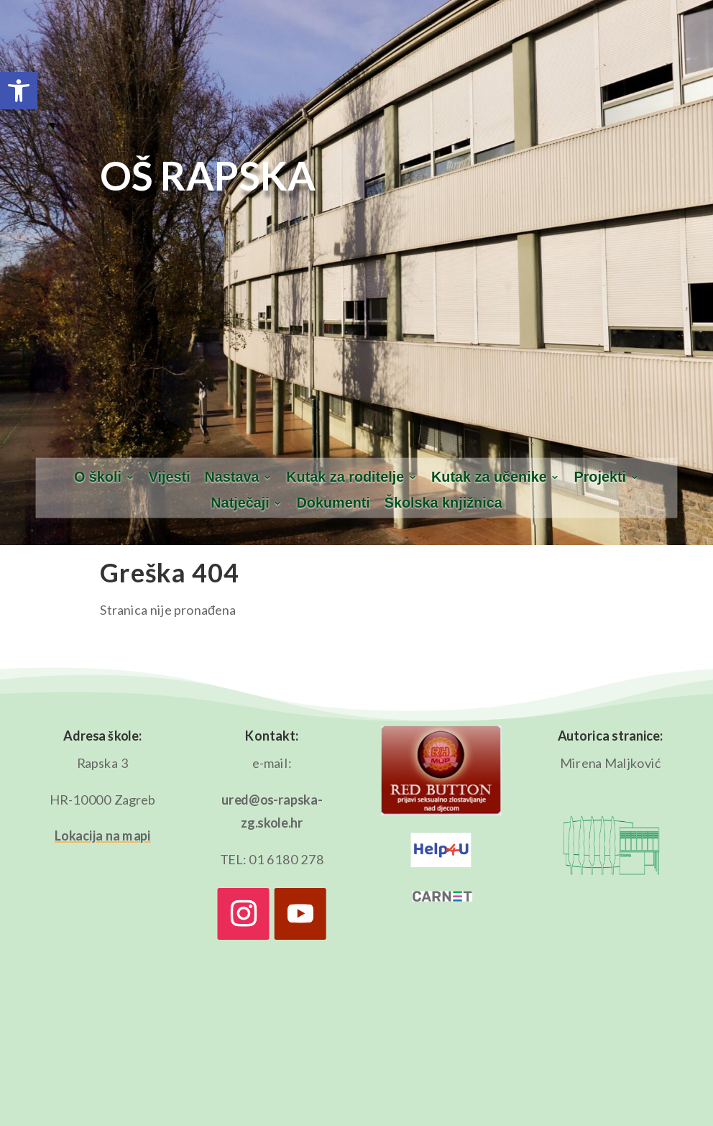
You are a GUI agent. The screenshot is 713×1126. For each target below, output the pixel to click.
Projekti (600, 477)
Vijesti (169, 477)
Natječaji (240, 503)
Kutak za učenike (489, 477)
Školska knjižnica (443, 503)
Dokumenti (333, 503)
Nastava (232, 477)
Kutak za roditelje (345, 477)
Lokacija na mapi (103, 835)
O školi (97, 477)
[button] (18, 90)
